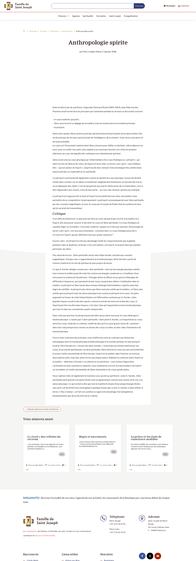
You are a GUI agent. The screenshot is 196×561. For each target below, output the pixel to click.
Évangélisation (131, 16)
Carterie (185, 6)
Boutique (170, 6)
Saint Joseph (115, 16)
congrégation (31, 531)
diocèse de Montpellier (45, 535)
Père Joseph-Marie (92, 51)
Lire (61, 454)
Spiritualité (88, 16)
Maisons (62, 16)
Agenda (76, 16)
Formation (101, 16)
